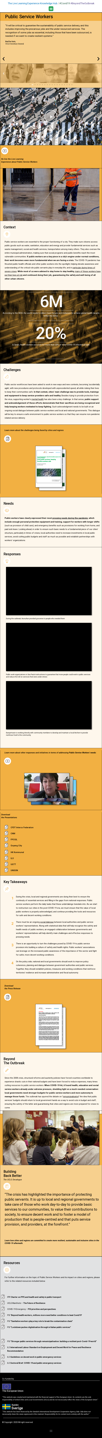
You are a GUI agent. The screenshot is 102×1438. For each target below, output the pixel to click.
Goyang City (16, 845)
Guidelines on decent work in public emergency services (35, 1357)
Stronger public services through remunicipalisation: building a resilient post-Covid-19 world (53, 1341)
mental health (37, 399)
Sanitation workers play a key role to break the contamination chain (41, 1321)
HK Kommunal (17, 852)
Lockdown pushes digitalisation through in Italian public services (40, 1327)
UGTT (13, 864)
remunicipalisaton (71, 1096)
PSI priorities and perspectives (42, 1309)
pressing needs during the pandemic (70, 518)
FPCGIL (14, 839)
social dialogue (47, 922)
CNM (13, 833)
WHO (20, 313)
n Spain (16, 344)
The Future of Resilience (34, 1303)
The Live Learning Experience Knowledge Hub (32, 3)
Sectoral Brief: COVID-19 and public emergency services (35, 1363)
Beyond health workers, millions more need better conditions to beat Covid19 (46, 1315)
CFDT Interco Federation (22, 827)
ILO (12, 858)
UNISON (14, 870)
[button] (51, 8)
